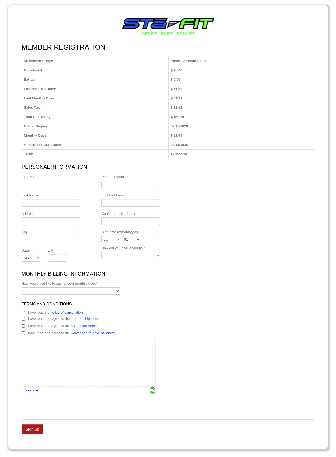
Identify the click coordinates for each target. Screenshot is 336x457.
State (26, 250)
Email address (112, 195)
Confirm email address (118, 214)
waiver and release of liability (93, 333)
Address (28, 214)
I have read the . (53, 312)
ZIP (51, 250)
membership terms (85, 319)
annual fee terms (84, 326)
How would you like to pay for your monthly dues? (60, 283)
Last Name (30, 195)
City (24, 232)
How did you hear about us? (123, 248)
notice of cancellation (66, 312)
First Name (30, 177)
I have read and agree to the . (61, 319)
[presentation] (62, 404)
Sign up (32, 429)
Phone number (112, 177)
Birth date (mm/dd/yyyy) (119, 232)
